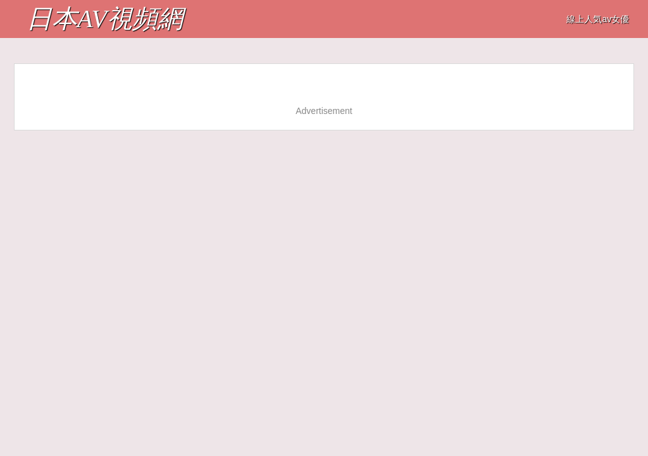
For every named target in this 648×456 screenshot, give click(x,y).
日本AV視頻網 (105, 18)
